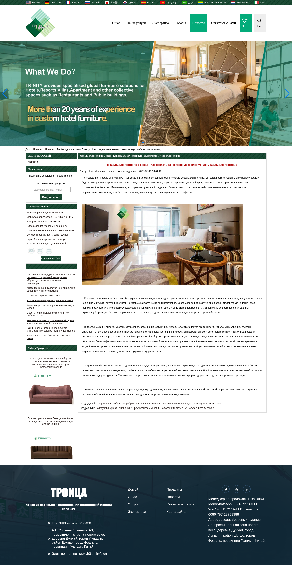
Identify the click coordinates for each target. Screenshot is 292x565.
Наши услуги (136, 23)
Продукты (174, 489)
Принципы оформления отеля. (44, 295)
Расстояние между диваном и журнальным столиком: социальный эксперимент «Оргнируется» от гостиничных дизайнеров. (51, 279)
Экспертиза (160, 23)
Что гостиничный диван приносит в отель (50, 300)
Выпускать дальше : (127, 171)
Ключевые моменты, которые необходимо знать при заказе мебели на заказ (50, 322)
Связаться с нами (223, 23)
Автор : (84, 171)
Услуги (133, 504)
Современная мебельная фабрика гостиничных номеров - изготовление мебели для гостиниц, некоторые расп (159, 403)
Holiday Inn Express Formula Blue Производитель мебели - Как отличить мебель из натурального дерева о (155, 408)
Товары (180, 23)
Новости (198, 23)
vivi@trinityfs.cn (95, 554)
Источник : (101, 171)
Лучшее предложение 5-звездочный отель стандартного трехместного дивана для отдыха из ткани (51, 422)
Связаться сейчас (51, 258)
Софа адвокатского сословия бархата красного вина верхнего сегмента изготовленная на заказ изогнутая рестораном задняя (51, 364)
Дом (28, 149)
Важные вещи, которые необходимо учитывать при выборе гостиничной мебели (51, 329)
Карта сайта (176, 512)
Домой (133, 489)
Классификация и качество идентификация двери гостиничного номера (51, 289)
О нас (116, 23)
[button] (143, 142)
